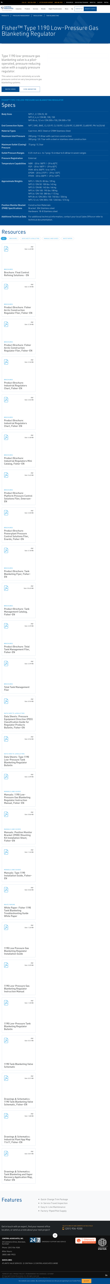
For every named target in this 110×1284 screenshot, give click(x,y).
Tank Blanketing (52, 15)
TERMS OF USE (7, 1274)
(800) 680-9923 (8, 1254)
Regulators (37, 15)
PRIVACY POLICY (18, 1274)
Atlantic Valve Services (12, 1263)
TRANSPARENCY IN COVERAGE (36, 1274)
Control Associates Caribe (46, 1263)
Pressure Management (21, 15)
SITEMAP (51, 1274)
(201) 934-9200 (72, 1228)
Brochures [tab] (13, 238)
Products (5, 15)
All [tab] (4, 238)
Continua (28, 1263)
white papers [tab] (67, 238)
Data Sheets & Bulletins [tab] (30, 238)
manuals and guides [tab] (51, 238)
